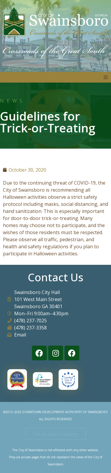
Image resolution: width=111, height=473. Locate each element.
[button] (105, 77)
